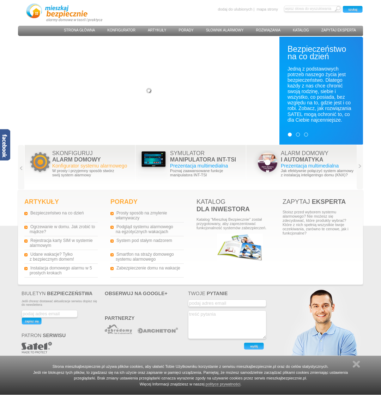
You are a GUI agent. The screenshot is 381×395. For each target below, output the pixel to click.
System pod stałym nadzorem (144, 240)
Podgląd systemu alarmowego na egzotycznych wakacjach (144, 229)
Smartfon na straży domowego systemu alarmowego (145, 257)
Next (360, 167)
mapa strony (267, 9)
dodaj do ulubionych (235, 9)
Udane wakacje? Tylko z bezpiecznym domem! (52, 257)
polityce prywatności (223, 384)
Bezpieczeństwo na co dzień (57, 213)
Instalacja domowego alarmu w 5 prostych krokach (61, 270)
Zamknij (356, 364)
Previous (21, 167)
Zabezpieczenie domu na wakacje (148, 268)
